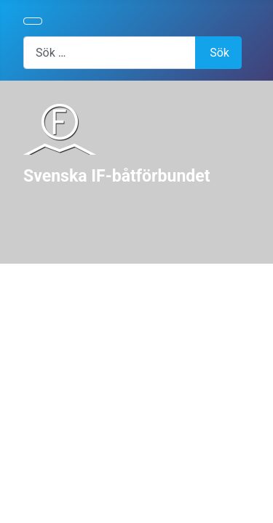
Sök (219, 53)
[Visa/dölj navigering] (32, 21)
